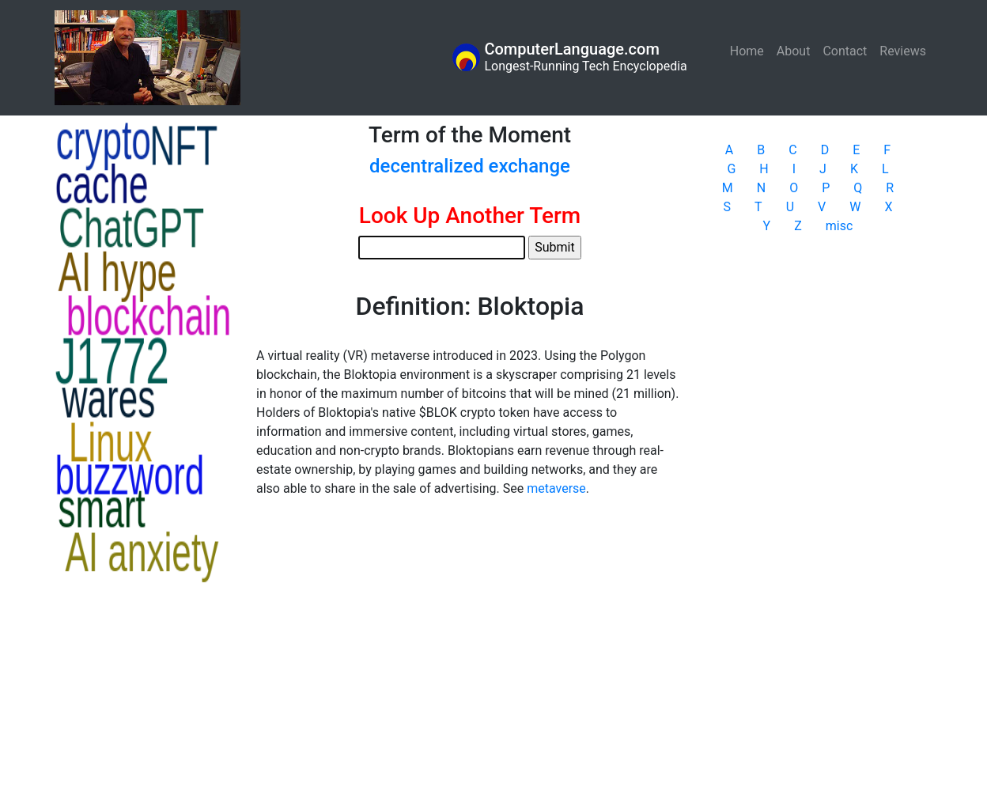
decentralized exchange (469, 166)
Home (750, 50)
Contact (844, 51)
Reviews (902, 51)
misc (839, 225)
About (794, 51)
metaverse (556, 488)
